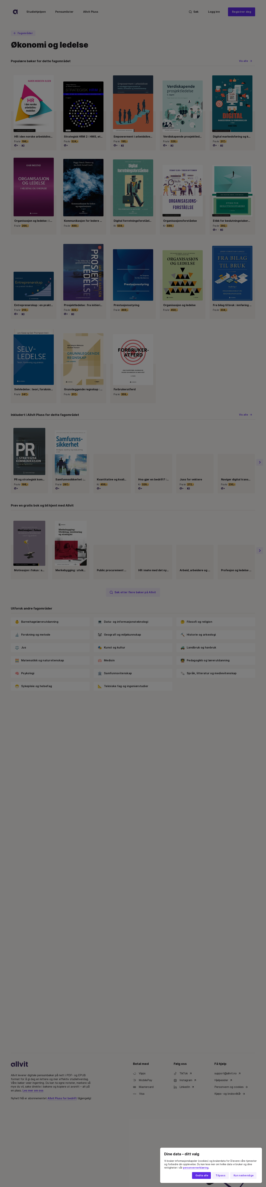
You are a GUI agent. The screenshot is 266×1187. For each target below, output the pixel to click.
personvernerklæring (195, 1167)
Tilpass (220, 1175)
